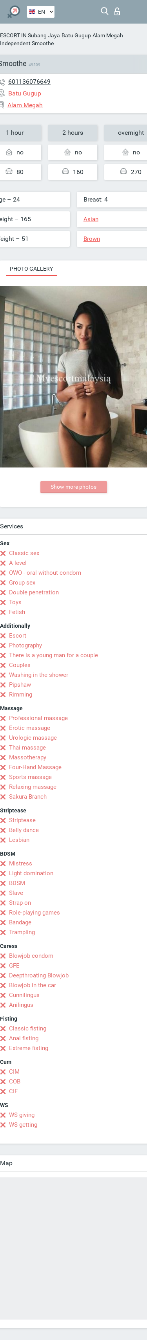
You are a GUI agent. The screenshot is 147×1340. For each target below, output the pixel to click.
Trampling (22, 932)
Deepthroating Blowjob (39, 975)
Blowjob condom (31, 955)
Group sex (22, 582)
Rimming (20, 694)
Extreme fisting (28, 1048)
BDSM (17, 883)
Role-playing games (34, 912)
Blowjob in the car (32, 985)
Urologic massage (33, 737)
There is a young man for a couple (53, 655)
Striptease (22, 820)
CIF (13, 1091)
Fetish (17, 612)
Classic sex (24, 553)
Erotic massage (29, 727)
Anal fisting (23, 1038)
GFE (14, 965)
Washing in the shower (38, 674)
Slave (16, 892)
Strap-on (20, 902)
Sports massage (30, 777)
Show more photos (73, 487)
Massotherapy (27, 757)
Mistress (20, 863)
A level (18, 562)
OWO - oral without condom (45, 572)
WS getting (23, 1124)
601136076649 (29, 81)
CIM (14, 1071)
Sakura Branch (28, 796)
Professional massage (38, 718)
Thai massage (27, 747)
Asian (90, 219)
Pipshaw (20, 684)
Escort (17, 635)
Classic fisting (27, 1028)
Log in (117, 11)
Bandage (20, 922)
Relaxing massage (32, 786)
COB (14, 1081)
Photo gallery (31, 269)
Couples (20, 665)
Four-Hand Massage (35, 767)
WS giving (21, 1114)
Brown (91, 238)
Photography (25, 645)
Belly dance (24, 830)
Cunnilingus (24, 995)
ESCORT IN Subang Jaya (30, 35)
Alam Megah (108, 35)
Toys (15, 602)
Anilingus (21, 1004)
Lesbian (19, 839)
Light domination (31, 873)
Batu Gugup (76, 35)
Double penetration (34, 592)
